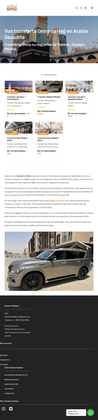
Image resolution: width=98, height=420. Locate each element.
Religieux (3, 355)
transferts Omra (61, 200)
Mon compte (9, 389)
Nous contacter (11, 384)
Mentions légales (12, 379)
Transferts (5, 360)
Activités (4, 364)
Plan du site (9, 393)
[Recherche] (75, 8)
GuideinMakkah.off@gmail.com (17, 317)
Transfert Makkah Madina (48, 97)
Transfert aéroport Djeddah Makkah (76, 98)
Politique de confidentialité (16, 375)
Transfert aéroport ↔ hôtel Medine (17, 98)
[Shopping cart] (84, 8)
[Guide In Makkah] (12, 7)
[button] (92, 8)
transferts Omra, (80, 222)
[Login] (80, 8)
